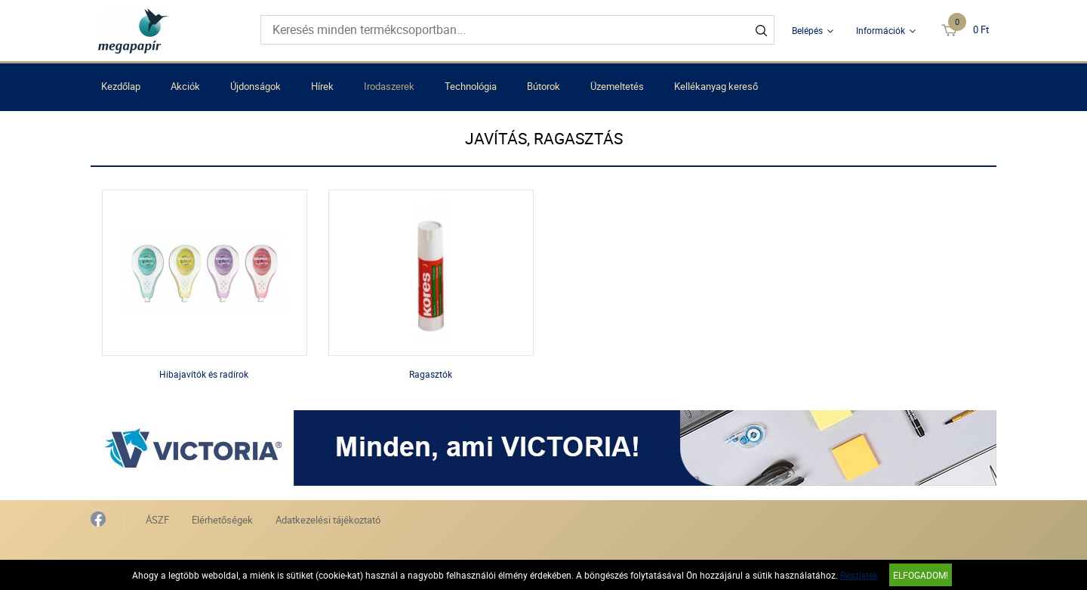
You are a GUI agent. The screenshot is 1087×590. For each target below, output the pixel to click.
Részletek (859, 575)
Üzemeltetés (617, 86)
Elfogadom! (920, 575)
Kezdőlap (120, 86)
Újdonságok (255, 86)
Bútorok (543, 86)
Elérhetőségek (222, 520)
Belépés (807, 30)
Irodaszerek (389, 86)
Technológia (471, 86)
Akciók (185, 86)
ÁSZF (157, 520)
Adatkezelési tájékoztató (328, 520)
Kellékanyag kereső (716, 86)
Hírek (322, 86)
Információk (880, 30)
